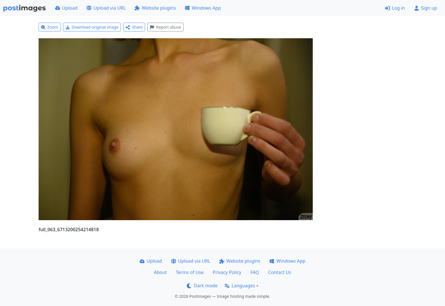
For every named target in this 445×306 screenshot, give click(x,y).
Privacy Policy (227, 272)
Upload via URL (106, 8)
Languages (239, 285)
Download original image (92, 27)
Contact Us (279, 272)
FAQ (254, 272)
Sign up (425, 8)
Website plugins (155, 8)
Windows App (203, 8)
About (160, 272)
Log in (395, 8)
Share (134, 27)
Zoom (49, 27)
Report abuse (165, 27)
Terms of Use (189, 272)
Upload (66, 8)
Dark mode (202, 285)
